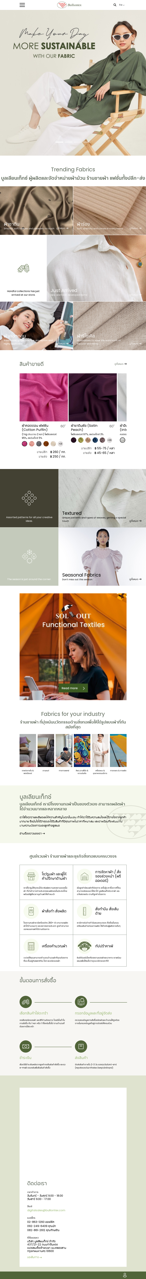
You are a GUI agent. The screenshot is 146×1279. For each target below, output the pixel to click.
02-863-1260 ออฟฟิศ (40, 1222)
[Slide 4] (87, 142)
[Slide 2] (68, 142)
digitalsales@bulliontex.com (46, 1210)
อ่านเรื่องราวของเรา (32, 833)
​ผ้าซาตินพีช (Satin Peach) (84, 427)
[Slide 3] (77, 142)
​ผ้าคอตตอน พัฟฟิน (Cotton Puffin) (35, 427)
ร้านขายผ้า (29, 722)
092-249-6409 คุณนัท (41, 1226)
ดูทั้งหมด (121, 364)
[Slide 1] (59, 142)
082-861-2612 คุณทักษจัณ (43, 1230)
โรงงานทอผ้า (62, 804)
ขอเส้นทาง (34, 1257)
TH (122, 5)
